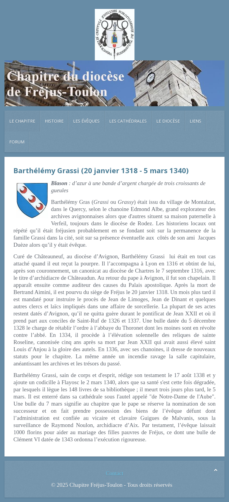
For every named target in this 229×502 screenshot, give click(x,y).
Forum (16, 142)
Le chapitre (22, 121)
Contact (114, 473)
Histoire (54, 121)
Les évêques (86, 121)
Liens (195, 121)
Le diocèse (168, 121)
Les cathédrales (128, 121)
